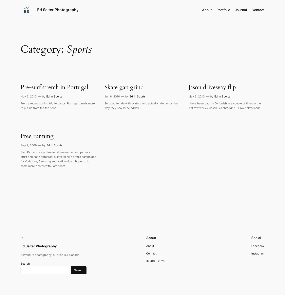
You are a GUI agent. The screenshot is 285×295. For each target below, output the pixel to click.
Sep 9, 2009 (29, 145)
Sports (58, 96)
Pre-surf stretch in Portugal (54, 87)
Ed (48, 96)
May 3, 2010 (196, 96)
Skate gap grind (124, 87)
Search (25, 263)
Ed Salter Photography (58, 9)
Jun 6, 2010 (112, 96)
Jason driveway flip (212, 87)
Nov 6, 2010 (29, 96)
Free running (37, 136)
